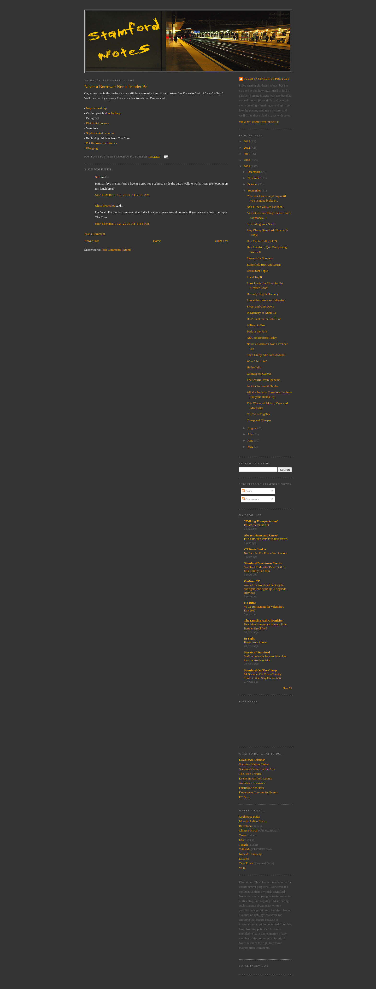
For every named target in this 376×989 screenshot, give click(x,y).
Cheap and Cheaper (259, 420)
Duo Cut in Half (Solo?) (262, 241)
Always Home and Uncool (261, 535)
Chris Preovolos (105, 205)
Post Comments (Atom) (116, 249)
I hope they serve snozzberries (265, 300)
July (250, 434)
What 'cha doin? (257, 361)
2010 (247, 160)
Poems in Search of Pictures (266, 78)
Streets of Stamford (257, 652)
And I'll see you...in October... (265, 207)
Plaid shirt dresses (97, 123)
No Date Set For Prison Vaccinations (266, 553)
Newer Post (91, 241)
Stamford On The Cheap (260, 670)
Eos (241, 840)
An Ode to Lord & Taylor (263, 386)
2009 (247, 166)
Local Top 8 (254, 277)
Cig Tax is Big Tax (258, 414)
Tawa (242, 835)
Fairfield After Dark (251, 788)
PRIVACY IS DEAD (256, 525)
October (252, 184)
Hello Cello (254, 367)
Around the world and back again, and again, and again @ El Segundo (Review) (265, 588)
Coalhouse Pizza (249, 816)
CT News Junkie (255, 549)
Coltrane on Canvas (259, 373)
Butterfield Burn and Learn (264, 264)
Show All (287, 688)
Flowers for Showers (260, 258)
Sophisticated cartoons (100, 133)
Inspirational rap (96, 108)
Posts (247, 491)
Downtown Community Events (258, 792)
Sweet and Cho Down (260, 306)
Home (157, 241)
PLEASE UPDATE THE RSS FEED (266, 539)
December (254, 172)
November (254, 178)
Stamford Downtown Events (263, 563)
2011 (247, 154)
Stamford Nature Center (254, 764)
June (250, 440)
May (250, 446)
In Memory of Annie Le (261, 312)
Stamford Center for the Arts (257, 769)
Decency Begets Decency (263, 294)
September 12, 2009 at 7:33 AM (122, 195)
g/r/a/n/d (244, 858)
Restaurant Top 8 (257, 271)
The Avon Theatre (250, 773)
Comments (250, 499)
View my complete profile (259, 122)
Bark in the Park (257, 331)
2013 (247, 141)
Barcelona (245, 826)
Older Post (221, 241)
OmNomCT (252, 581)
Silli (97, 177)
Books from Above (255, 642)
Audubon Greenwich (252, 783)
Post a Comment (94, 234)
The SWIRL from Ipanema (263, 380)
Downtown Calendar (252, 760)
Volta (242, 868)
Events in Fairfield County (255, 778)
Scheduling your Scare (261, 224)
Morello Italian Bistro (252, 821)
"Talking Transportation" (261, 521)
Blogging (92, 148)
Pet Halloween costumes (101, 143)
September (254, 190)
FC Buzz (244, 797)
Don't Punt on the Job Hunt (264, 319)
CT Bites (250, 603)
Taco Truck (246, 863)
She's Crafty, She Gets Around (266, 355)
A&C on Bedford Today (262, 337)
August (252, 428)
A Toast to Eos (256, 325)
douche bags (113, 113)
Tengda (243, 844)
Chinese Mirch (248, 830)
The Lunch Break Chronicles (263, 620)
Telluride (244, 849)
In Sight (249, 638)
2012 (247, 147)
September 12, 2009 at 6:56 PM (122, 223)
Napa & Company (250, 854)
